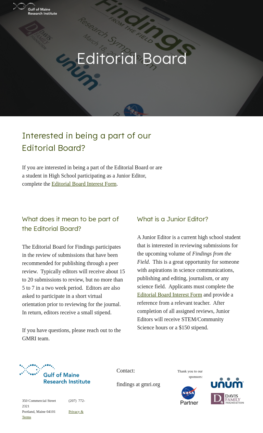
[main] (131, 58)
